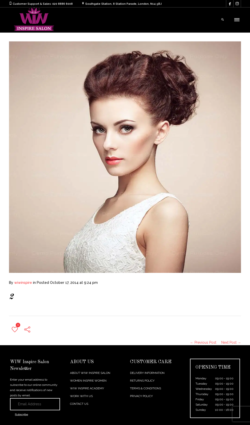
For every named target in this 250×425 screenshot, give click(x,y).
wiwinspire (23, 283)
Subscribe (21, 415)
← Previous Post (203, 342)
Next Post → (231, 342)
